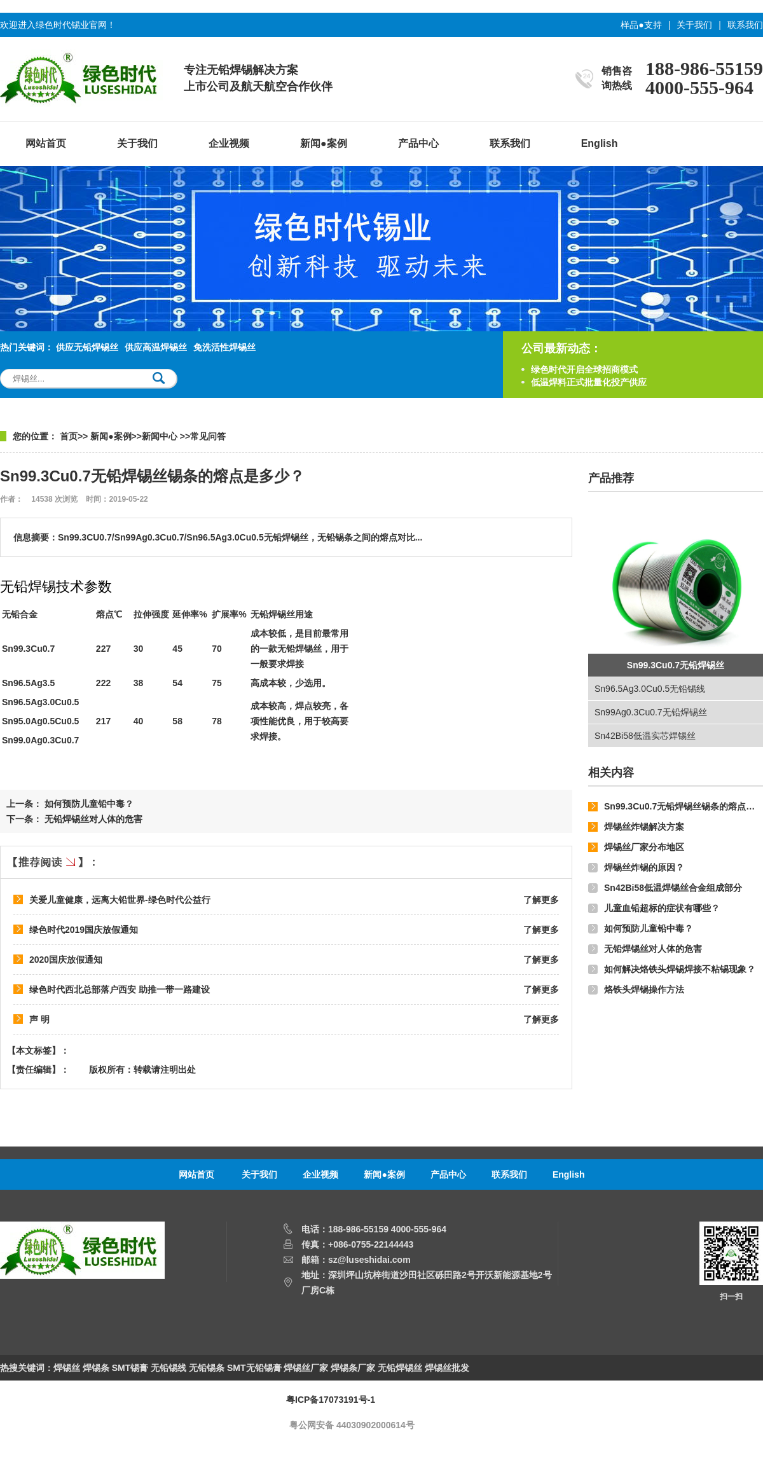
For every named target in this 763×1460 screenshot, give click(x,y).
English (599, 143)
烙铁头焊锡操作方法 (644, 989)
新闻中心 (161, 436)
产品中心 (418, 143)
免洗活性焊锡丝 (224, 347)
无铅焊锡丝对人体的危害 (653, 949)
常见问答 (208, 436)
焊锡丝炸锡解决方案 (644, 827)
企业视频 (229, 143)
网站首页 (45, 143)
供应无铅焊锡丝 (87, 347)
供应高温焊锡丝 (156, 347)
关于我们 (694, 25)
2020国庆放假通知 (65, 959)
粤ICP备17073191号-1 (330, 1400)
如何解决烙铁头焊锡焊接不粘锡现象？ (679, 969)
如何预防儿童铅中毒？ (648, 928)
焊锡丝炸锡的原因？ (644, 867)
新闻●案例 (323, 143)
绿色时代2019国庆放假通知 (83, 930)
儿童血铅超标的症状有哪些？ (662, 908)
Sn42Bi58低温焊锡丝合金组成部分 (673, 888)
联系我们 (745, 25)
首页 (69, 436)
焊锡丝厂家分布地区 (644, 847)
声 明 (39, 1019)
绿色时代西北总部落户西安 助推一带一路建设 (119, 989)
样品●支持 (641, 25)
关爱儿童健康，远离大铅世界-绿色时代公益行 (119, 900)
